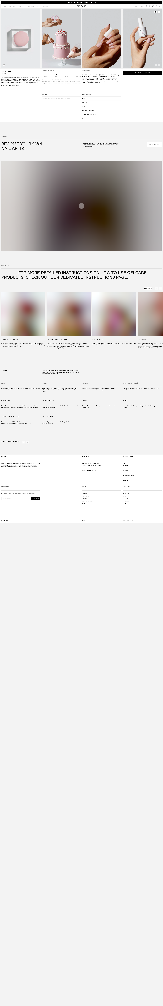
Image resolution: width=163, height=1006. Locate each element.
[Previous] (156, 65)
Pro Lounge (85, 496)
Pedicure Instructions (89, 468)
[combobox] (140, 6)
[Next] (159, 65)
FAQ (124, 463)
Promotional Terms (129, 475)
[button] (81, 2)
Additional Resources (89, 470)
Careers (84, 498)
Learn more (34, 466)
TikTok (125, 496)
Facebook (126, 503)
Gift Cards (126, 470)
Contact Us (126, 468)
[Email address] (15, 498)
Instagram (126, 493)
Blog (83, 503)
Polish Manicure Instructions (91, 465)
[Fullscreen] (4, 65)
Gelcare (84, 493)
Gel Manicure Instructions (90, 463)
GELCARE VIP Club (87, 501)
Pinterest (126, 501)
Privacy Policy (127, 480)
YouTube (125, 498)
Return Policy (127, 465)
